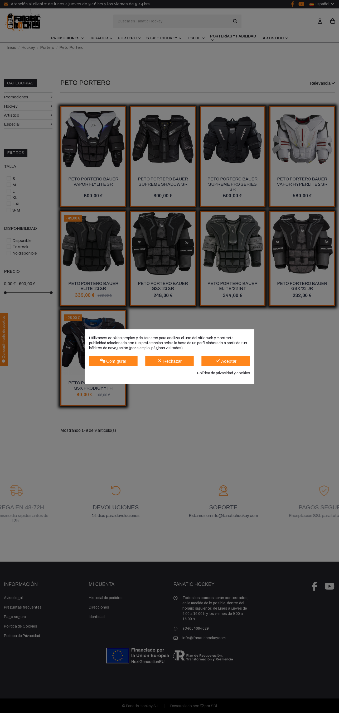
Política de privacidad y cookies (223, 373)
